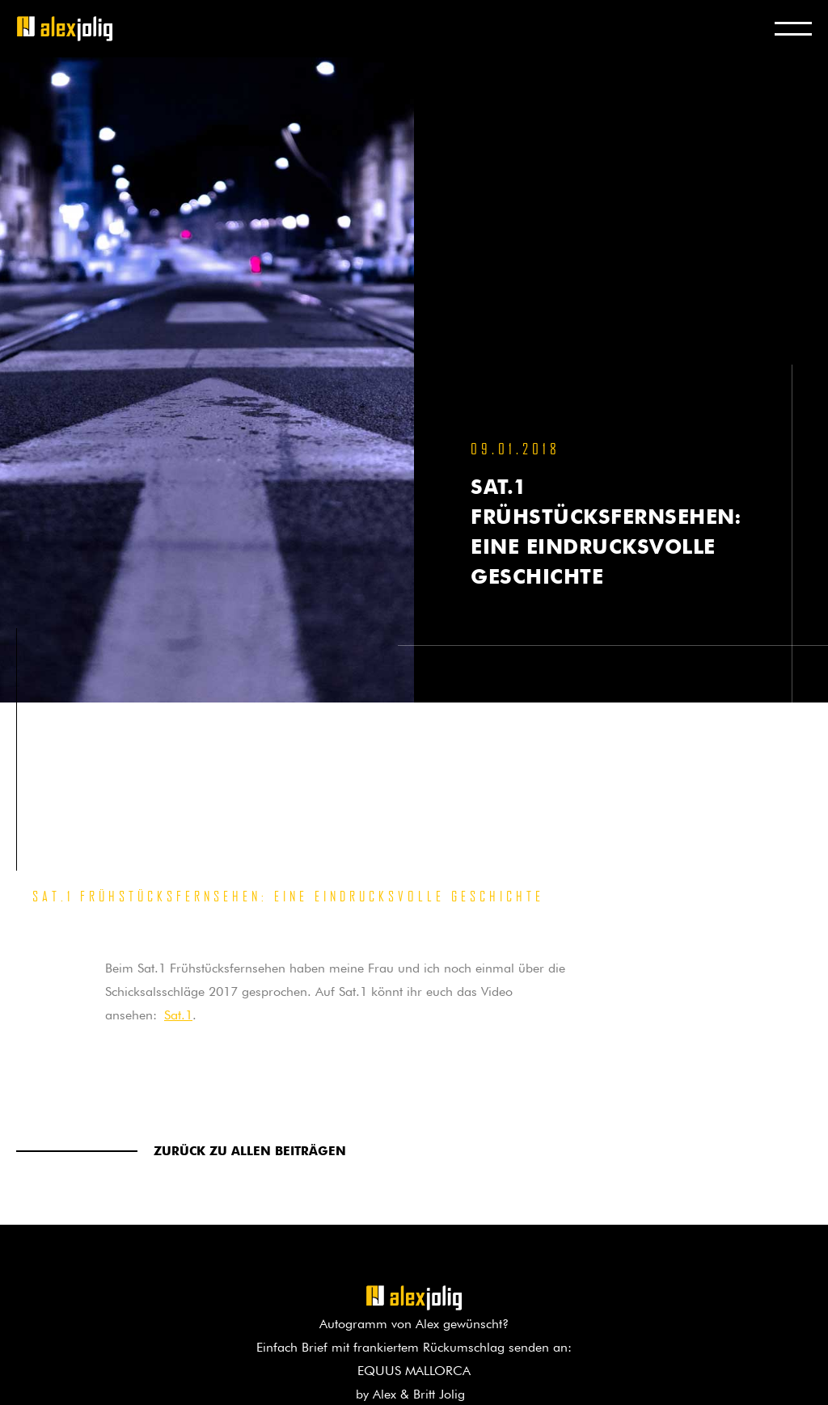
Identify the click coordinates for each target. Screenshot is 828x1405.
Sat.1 (178, 1013)
